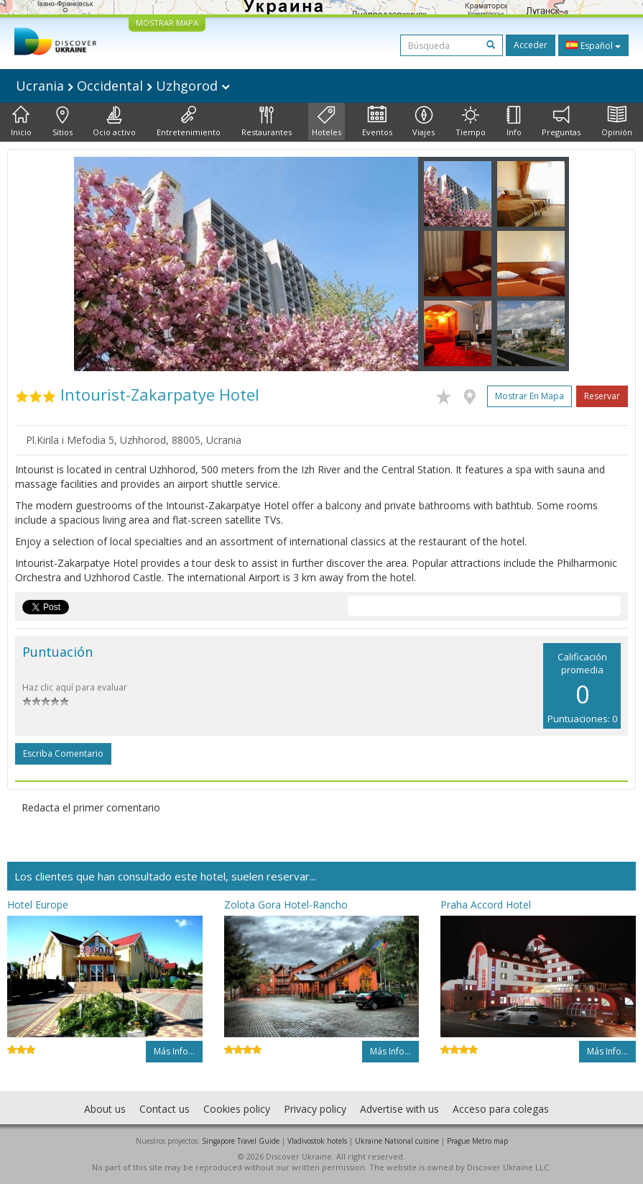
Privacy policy (315, 1109)
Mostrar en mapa (529, 396)
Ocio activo (114, 121)
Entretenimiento (189, 121)
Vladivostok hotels (317, 1141)
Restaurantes (266, 121)
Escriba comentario (63, 753)
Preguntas (561, 121)
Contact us (164, 1109)
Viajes (423, 121)
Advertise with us (399, 1109)
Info (514, 121)
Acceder (530, 45)
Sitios (62, 121)
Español (593, 45)
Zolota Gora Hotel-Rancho (286, 904)
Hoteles (326, 121)
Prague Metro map (477, 1141)
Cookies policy (236, 1109)
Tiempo (470, 121)
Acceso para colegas (501, 1109)
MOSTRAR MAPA (167, 22)
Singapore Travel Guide (240, 1141)
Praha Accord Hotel (485, 904)
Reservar (602, 396)
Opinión (616, 121)
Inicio (21, 121)
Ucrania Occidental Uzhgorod (123, 85)
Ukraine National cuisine (397, 1141)
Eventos (377, 121)
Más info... (174, 1051)
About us (105, 1109)
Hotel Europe (37, 904)
